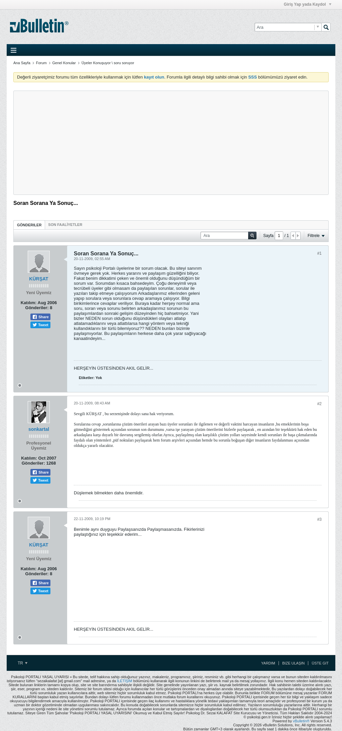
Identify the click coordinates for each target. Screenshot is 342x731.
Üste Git (320, 663)
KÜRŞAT (38, 278)
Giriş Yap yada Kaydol (307, 4)
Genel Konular (64, 63)
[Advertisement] (171, 143)
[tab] (29, 224)
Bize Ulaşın (293, 663)
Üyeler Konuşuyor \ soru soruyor (107, 63)
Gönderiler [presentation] (29, 225)
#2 (319, 403)
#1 (319, 253)
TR (22, 663)
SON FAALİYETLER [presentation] (65, 225)
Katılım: (29, 302)
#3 (319, 519)
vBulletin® (301, 721)
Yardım (268, 663)
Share (40, 317)
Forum (41, 63)
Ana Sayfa (21, 63)
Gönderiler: (37, 307)
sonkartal (38, 429)
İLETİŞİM (124, 681)
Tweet (40, 325)
